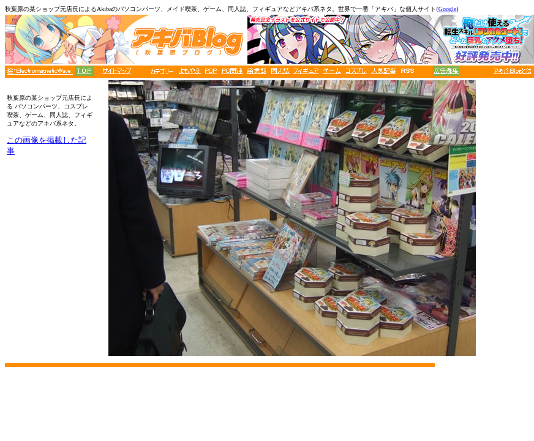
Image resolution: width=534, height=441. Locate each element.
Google (447, 9)
